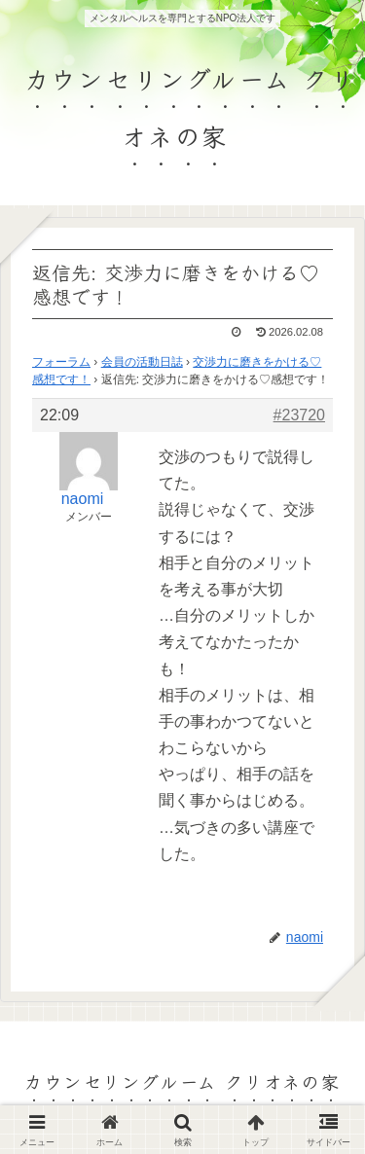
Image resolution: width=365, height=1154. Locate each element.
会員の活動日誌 (142, 362)
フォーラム (61, 362)
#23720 (299, 415)
